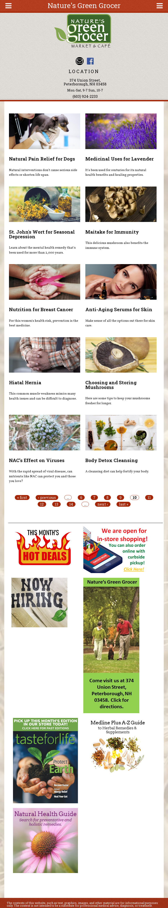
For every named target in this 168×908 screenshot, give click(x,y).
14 (71, 504)
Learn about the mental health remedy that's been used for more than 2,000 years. (42, 250)
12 (42, 504)
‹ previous (47, 497)
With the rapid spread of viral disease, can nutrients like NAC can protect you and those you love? (42, 476)
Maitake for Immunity (112, 232)
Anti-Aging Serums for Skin (118, 309)
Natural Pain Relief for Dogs (42, 159)
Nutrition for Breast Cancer (41, 309)
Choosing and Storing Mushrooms (111, 384)
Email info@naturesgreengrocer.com (80, 61)
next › (102, 504)
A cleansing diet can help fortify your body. (117, 471)
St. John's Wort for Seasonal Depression (42, 234)
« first (22, 497)
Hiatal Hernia (25, 382)
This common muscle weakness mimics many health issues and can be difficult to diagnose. (43, 396)
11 (149, 497)
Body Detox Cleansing (111, 460)
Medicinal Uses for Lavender (119, 159)
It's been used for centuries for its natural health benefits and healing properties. (115, 172)
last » (123, 504)
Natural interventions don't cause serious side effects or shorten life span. (43, 172)
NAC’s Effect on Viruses (37, 460)
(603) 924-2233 (85, 96)
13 (56, 504)
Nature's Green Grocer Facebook (90, 61)
